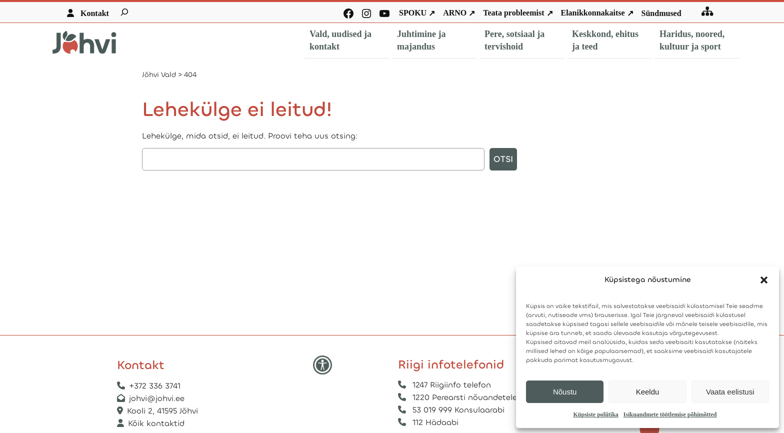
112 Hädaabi (435, 422)
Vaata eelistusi (730, 392)
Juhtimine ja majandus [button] (421, 40)
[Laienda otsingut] (124, 12)
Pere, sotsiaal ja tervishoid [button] (514, 40)
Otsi (503, 159)
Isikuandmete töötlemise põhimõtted (670, 414)
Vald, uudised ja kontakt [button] (341, 40)
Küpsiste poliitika (595, 414)
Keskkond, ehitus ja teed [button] (605, 40)
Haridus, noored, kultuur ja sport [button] (692, 40)
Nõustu (565, 392)
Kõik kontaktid (156, 423)
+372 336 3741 (154, 385)
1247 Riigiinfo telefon (451, 385)
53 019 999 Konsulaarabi (458, 409)
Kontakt (94, 13)
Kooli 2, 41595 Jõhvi (163, 411)
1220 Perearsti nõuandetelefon (471, 397)
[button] (764, 280)
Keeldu (648, 392)
